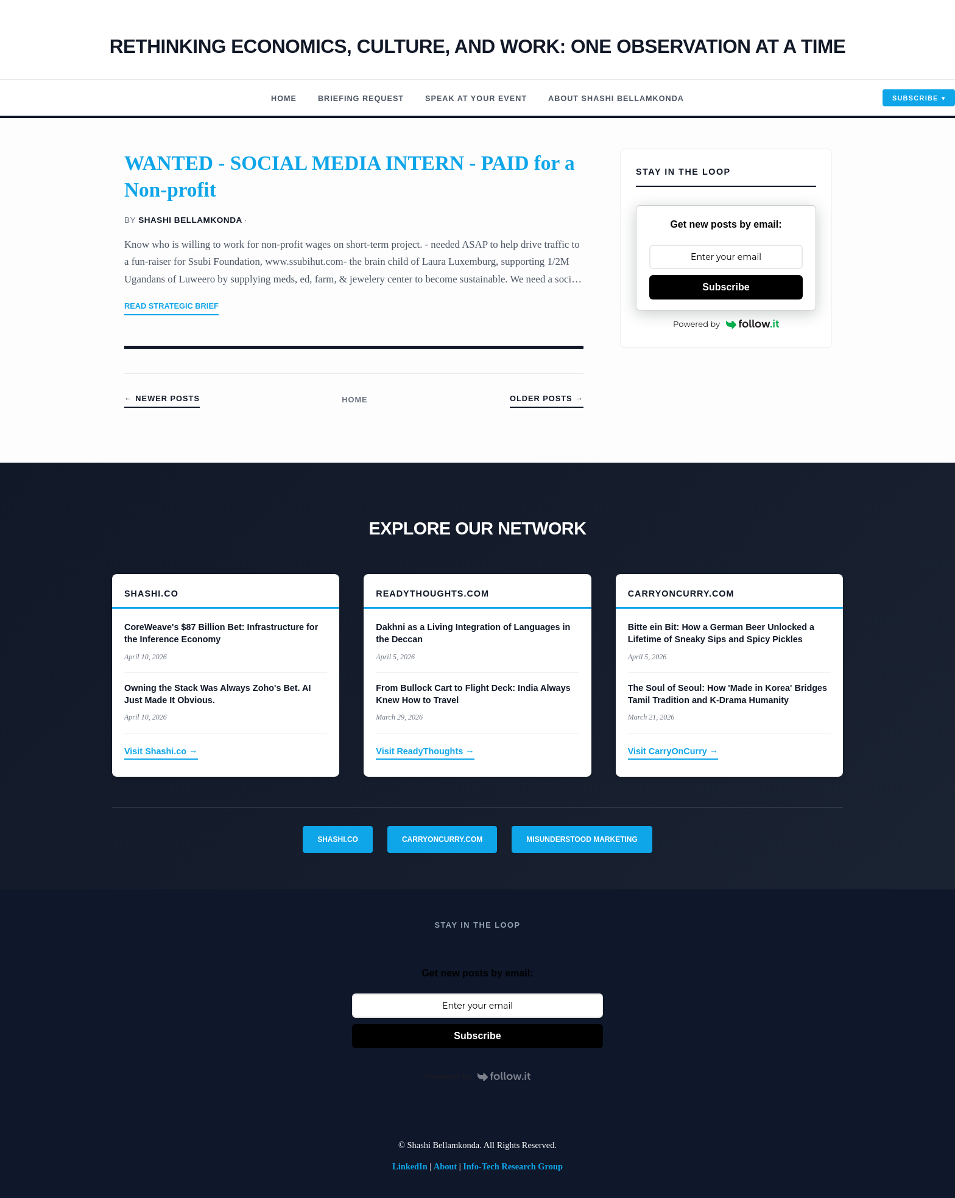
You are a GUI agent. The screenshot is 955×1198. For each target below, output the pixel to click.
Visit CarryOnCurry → (673, 751)
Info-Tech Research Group (513, 1166)
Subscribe (915, 98)
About (445, 1166)
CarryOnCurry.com (442, 839)
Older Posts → (546, 398)
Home (270, 98)
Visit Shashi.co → (161, 751)
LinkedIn (410, 1166)
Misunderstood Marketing (581, 839)
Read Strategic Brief (171, 305)
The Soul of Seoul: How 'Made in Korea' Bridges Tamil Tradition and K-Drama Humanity (727, 694)
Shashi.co (337, 839)
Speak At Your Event (475, 98)
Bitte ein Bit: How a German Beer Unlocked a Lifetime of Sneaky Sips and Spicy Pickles (721, 633)
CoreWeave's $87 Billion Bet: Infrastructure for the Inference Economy (221, 633)
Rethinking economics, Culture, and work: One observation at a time (477, 45)
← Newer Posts (162, 398)
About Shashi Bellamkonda (626, 98)
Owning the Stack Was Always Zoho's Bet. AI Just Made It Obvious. (217, 694)
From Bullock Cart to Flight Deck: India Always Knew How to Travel (473, 694)
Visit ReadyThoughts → (425, 751)
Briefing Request (351, 98)
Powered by (726, 324)
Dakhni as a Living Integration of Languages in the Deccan (473, 633)
